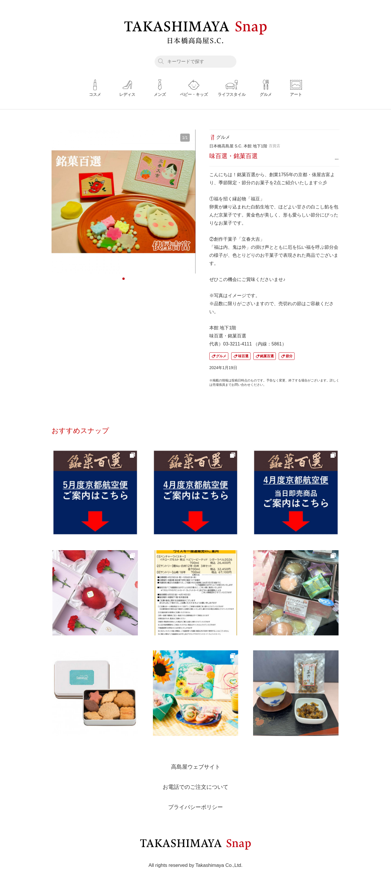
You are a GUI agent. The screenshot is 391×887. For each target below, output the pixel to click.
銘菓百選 (267, 356)
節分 (289, 356)
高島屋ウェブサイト (195, 766)
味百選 (243, 356)
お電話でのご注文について (195, 787)
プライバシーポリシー (195, 807)
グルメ (221, 356)
